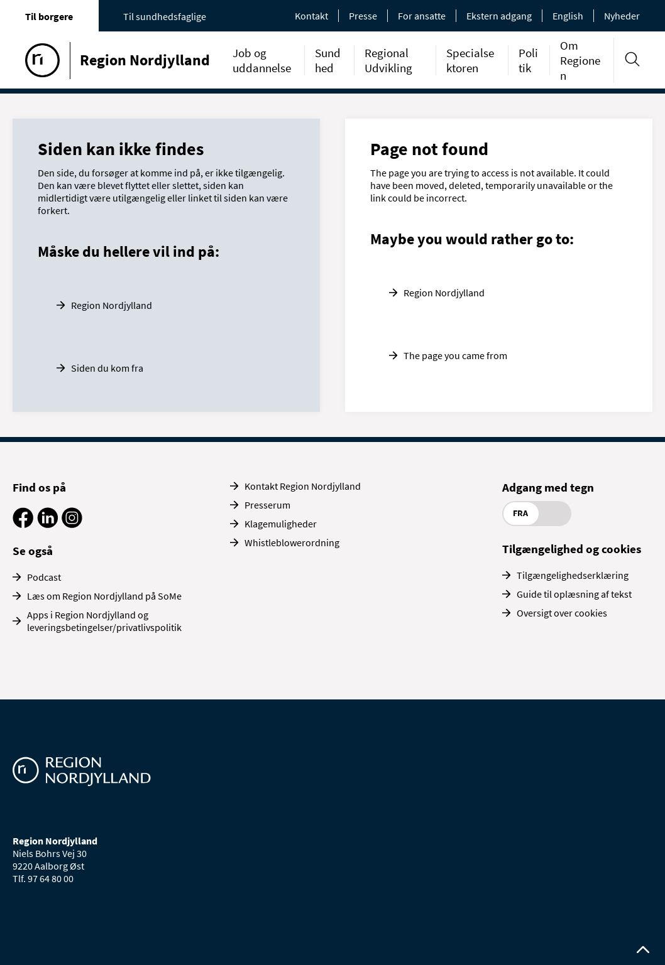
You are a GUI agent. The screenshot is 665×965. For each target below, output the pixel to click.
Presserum (267, 505)
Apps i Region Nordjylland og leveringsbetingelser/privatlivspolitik (104, 620)
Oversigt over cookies (562, 612)
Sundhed (328, 60)
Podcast (44, 577)
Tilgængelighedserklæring (573, 575)
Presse (363, 15)
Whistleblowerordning (292, 542)
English (567, 15)
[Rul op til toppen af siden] (643, 950)
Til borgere (49, 16)
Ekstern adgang (499, 15)
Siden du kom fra (107, 368)
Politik (528, 60)
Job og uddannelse (262, 60)
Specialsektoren (470, 60)
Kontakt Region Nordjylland (303, 486)
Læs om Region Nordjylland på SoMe (104, 596)
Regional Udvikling (388, 60)
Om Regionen (580, 60)
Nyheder (622, 15)
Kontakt (311, 15)
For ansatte (422, 15)
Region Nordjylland (111, 305)
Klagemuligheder (281, 523)
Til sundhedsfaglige (164, 16)
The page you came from (455, 355)
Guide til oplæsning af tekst (574, 594)
